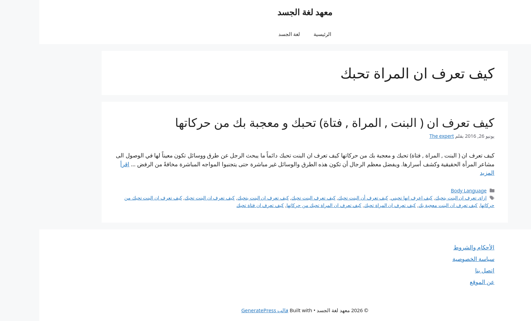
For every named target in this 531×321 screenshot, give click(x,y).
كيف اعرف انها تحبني (372, 197)
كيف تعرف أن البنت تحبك (324, 197)
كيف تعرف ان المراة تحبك (351, 205)
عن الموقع (442, 282)
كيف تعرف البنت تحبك (274, 197)
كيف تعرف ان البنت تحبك (170, 197)
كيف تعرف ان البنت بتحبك (224, 197)
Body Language (429, 190)
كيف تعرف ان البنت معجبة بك (409, 205)
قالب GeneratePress (225, 310)
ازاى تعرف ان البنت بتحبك (421, 197)
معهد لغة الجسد (265, 12)
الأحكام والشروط (434, 247)
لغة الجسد (250, 34)
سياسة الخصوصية (434, 259)
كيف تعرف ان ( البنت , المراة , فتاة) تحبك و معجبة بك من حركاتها (295, 122)
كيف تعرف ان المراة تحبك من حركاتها (284, 205)
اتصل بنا (445, 270)
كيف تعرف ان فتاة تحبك (221, 205)
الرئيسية (283, 34)
